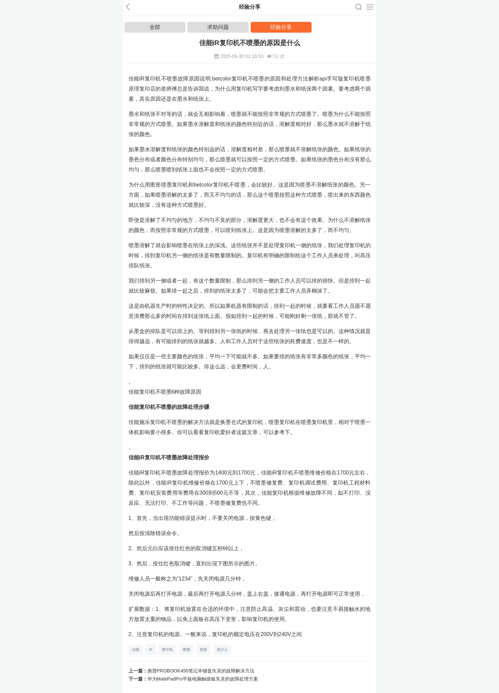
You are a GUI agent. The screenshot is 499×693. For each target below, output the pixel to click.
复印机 (167, 650)
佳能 (135, 650)
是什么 (222, 650)
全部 (154, 27)
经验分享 (281, 27)
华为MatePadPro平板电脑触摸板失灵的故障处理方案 (202, 679)
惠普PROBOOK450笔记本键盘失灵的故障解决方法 (200, 670)
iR (150, 650)
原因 (203, 650)
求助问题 (218, 27)
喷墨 (186, 650)
